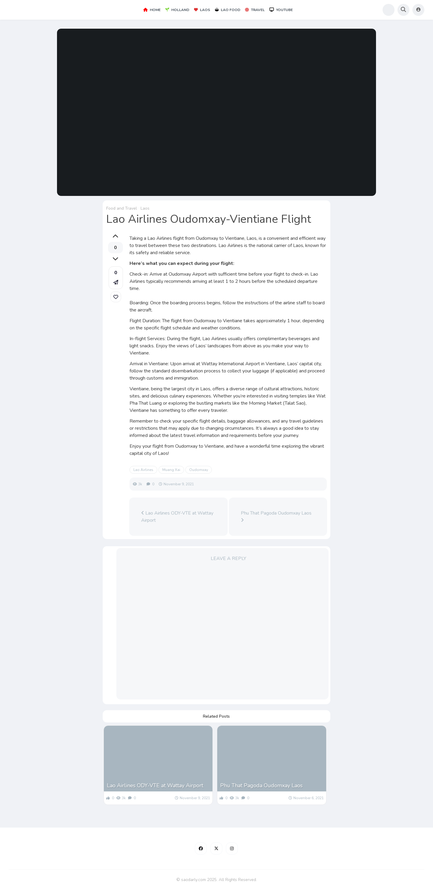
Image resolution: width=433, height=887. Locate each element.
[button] (116, 277)
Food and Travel (121, 208)
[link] (115, 296)
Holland (177, 9)
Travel (255, 9)
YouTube (281, 9)
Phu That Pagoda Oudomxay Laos (276, 516)
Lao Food (227, 9)
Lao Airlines (143, 469)
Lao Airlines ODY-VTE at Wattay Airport (177, 517)
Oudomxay (198, 469)
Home (152, 9)
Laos (202, 9)
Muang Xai (171, 469)
